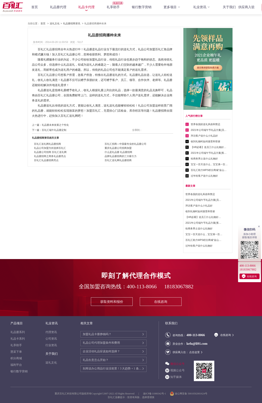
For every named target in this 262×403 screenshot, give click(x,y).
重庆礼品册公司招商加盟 (118, 148)
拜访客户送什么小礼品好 (204, 135)
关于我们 (229, 7)
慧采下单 (16, 351)
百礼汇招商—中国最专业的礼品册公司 (125, 144)
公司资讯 (51, 338)
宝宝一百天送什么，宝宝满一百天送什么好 (209, 164)
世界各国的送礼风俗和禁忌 (205, 124)
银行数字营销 (141, 7)
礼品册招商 (53, 49)
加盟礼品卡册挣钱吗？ (97, 334)
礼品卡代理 (86, 7)
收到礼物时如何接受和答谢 (205, 141)
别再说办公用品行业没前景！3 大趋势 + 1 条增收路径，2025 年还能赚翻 (112, 368)
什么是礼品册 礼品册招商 (118, 152)
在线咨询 (160, 301)
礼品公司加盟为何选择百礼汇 (50, 148)
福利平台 (16, 364)
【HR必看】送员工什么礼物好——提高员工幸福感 (209, 147)
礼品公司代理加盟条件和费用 (101, 342)
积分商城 (16, 358)
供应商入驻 (246, 7)
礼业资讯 (202, 7)
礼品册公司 (53, 74)
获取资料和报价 (111, 301)
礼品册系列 (17, 332)
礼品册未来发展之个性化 (55, 124)
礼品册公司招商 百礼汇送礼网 (50, 152)
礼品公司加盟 (146, 105)
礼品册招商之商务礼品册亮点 (50, 156)
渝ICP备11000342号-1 (154, 393)
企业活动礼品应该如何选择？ (101, 351)
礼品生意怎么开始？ (95, 359)
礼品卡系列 (17, 338)
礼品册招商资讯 (71, 23)
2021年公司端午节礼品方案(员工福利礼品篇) (209, 130)
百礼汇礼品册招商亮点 (46, 160)
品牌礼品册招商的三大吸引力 (121, 156)
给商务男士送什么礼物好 (204, 158)
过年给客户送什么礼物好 (204, 175)
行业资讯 (51, 345)
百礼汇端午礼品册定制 (54, 130)
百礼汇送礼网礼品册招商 (47, 144)
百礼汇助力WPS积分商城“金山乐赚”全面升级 (209, 170)
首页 (34, 7)
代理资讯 (51, 332)
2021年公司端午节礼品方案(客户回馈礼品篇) (209, 153)
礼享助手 (113, 7)
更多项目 (172, 7)
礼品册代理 (58, 7)
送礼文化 (55, 23)
